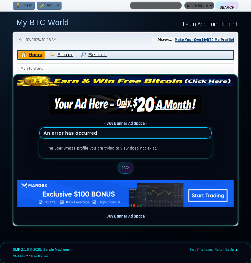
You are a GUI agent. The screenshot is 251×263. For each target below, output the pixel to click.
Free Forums (40, 256)
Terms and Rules (210, 250)
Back (125, 168)
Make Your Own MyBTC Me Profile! (204, 39)
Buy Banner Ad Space (125, 123)
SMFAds (19, 256)
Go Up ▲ (231, 250)
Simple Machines (56, 249)
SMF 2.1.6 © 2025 (27, 249)
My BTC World (42, 22)
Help (193, 250)
